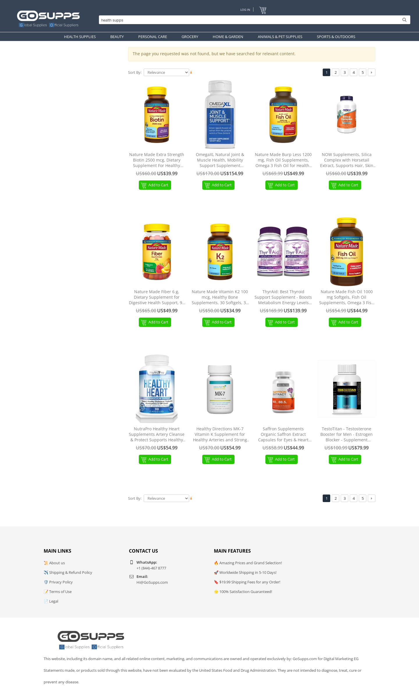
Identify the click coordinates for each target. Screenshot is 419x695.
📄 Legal (51, 601)
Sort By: (134, 72)
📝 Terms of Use (58, 591)
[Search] (253, 20)
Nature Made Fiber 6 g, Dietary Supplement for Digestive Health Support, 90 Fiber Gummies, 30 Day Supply (156, 297)
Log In (245, 9)
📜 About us (54, 562)
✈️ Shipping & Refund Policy (68, 572)
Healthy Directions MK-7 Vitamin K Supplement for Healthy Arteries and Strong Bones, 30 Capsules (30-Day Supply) (220, 434)
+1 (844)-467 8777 (151, 568)
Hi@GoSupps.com (152, 582)
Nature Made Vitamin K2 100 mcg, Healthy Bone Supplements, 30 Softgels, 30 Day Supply (220, 297)
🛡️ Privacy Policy (58, 582)
